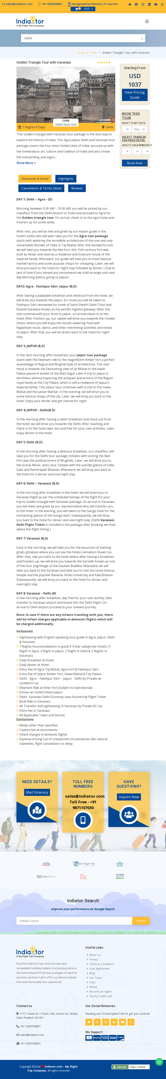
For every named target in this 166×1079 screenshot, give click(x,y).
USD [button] (86, 8)
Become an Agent (100, 991)
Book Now (134, 163)
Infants (145, 145)
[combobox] (83, 38)
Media (93, 987)
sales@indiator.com (19, 4)
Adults (125, 145)
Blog (92, 973)
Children (134, 145)
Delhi (93, 52)
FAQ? (92, 982)
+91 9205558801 (52, 4)
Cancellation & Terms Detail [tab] (41, 188)
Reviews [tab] (77, 188)
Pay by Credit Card (100, 996)
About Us (95, 955)
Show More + (26, 163)
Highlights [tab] (65, 179)
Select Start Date (134, 123)
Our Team (95, 977)
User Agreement (99, 968)
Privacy (93, 959)
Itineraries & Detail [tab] (34, 179)
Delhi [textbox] (28, 38)
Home (81, 52)
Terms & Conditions (101, 964)
